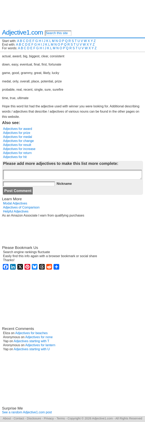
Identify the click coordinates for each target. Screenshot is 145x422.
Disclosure (34, 418)
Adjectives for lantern (40, 345)
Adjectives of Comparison (21, 207)
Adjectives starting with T (31, 341)
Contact (18, 418)
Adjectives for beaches (31, 333)
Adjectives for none (39, 337)
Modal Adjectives (15, 203)
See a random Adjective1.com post (27, 412)
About (7, 418)
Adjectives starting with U (32, 349)
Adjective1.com (22, 32)
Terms (60, 418)
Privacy (49, 418)
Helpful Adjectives (15, 211)
